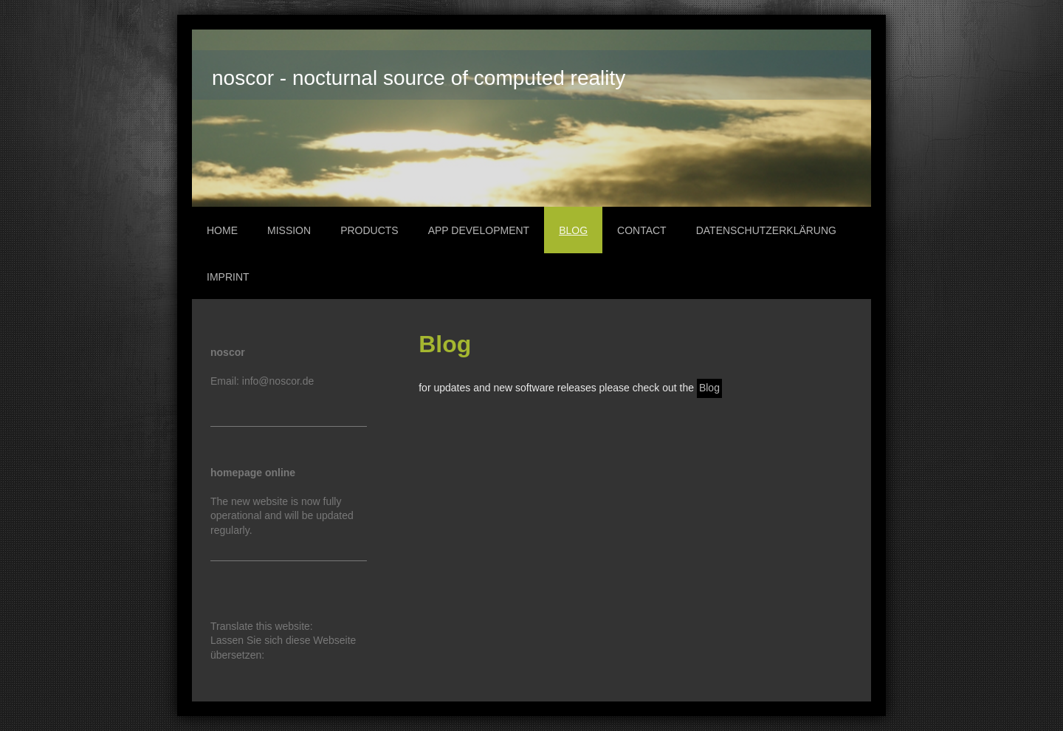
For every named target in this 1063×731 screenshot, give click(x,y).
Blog (709, 388)
